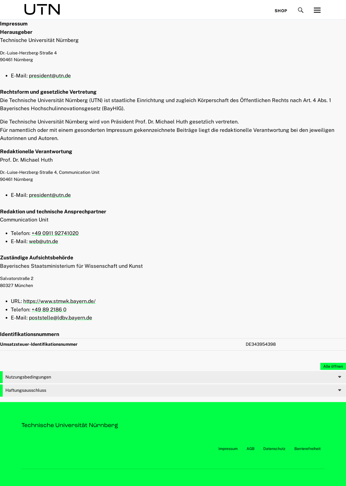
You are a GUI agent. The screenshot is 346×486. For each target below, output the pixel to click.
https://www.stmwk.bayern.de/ (59, 301)
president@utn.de (50, 76)
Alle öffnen (333, 366)
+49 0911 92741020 (55, 233)
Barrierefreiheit (307, 448)
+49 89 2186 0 (49, 309)
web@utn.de (43, 241)
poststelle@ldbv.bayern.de (60, 318)
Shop (281, 10)
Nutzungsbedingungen (28, 377)
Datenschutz (274, 448)
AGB (250, 448)
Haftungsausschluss (25, 390)
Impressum (228, 448)
